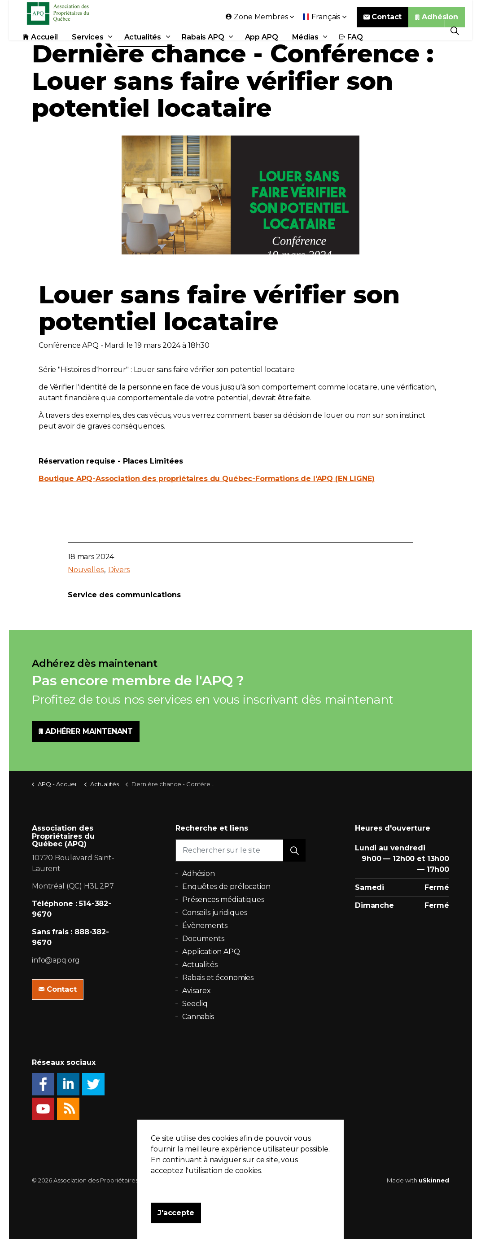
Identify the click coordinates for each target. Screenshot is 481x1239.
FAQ (351, 50)
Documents (203, 938)
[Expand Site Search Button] (455, 30)
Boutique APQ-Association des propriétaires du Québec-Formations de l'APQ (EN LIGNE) (207, 478)
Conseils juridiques (214, 912)
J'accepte (176, 1213)
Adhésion (436, 30)
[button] (294, 850)
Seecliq (195, 1003)
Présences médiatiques (223, 899)
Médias (305, 50)
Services (88, 50)
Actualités (143, 50)
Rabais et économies (218, 977)
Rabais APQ (203, 50)
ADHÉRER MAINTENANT (85, 731)
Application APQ (211, 951)
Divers (119, 569)
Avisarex (196, 990)
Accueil (40, 50)
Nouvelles (86, 569)
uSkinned (434, 1180)
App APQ (261, 50)
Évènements (204, 925)
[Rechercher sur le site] (240, 850)
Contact (382, 30)
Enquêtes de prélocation (226, 886)
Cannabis (198, 1016)
